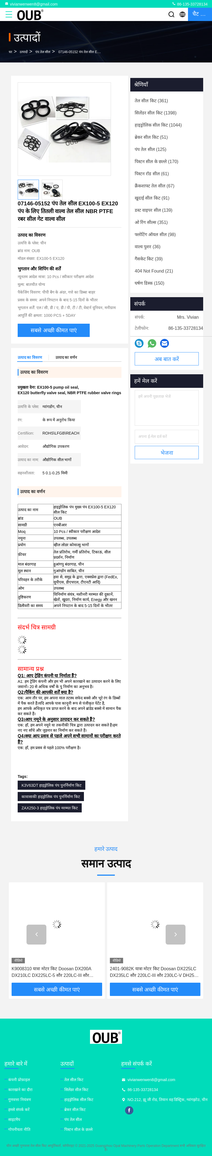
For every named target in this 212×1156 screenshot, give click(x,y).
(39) (149, 259)
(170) (156, 161)
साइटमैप (14, 1119)
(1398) (156, 113)
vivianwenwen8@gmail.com (31, 3)
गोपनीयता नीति (19, 1129)
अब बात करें (167, 359)
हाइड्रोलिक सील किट (78, 1099)
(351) (151, 222)
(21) (154, 271)
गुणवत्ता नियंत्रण (19, 1099)
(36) (147, 246)
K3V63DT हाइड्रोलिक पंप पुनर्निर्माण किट (51, 785)
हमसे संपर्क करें (19, 1109)
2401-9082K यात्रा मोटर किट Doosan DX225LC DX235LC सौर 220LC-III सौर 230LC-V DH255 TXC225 (153, 972)
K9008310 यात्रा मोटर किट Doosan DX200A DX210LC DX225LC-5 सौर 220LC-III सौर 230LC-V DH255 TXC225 (51, 972)
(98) (155, 234)
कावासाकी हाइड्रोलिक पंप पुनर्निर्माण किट (51, 796)
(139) (154, 210)
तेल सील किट (73, 1079)
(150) (149, 283)
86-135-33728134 (190, 3)
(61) (152, 173)
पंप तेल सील (43, 52)
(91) (152, 198)
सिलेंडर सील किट (76, 1089)
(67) (154, 186)
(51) (151, 137)
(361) (151, 100)
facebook (129, 1110)
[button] (36, 935)
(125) (150, 149)
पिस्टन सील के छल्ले (78, 1129)
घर (10, 52)
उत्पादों (24, 52)
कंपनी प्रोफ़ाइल (19, 1079)
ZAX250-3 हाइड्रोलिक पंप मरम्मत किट (50, 808)
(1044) (158, 125)
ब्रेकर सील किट (75, 1109)
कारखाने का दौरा (20, 1089)
